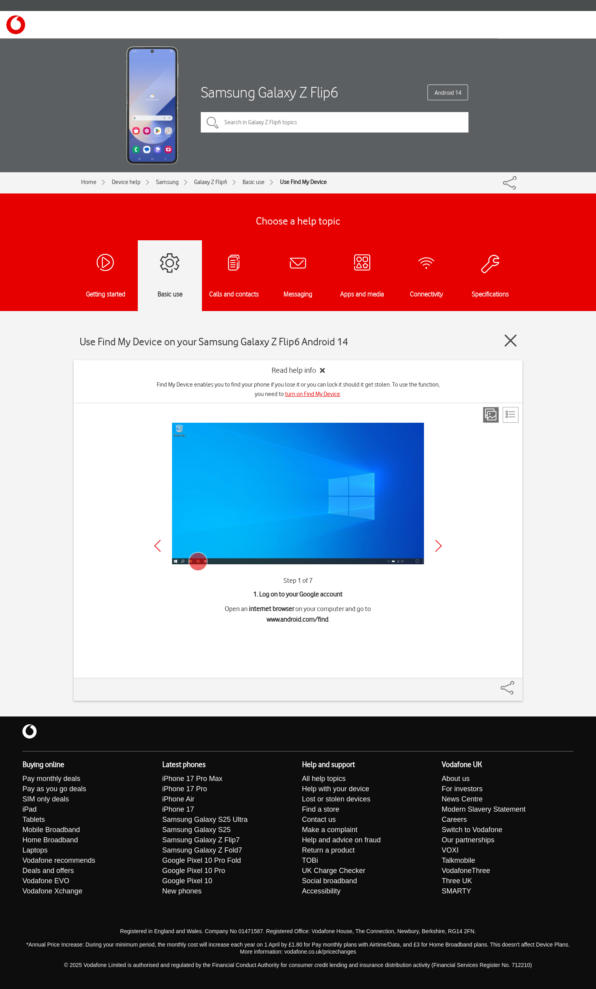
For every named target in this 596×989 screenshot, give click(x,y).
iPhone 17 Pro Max (192, 779)
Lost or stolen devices (336, 799)
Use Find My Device (303, 182)
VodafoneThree (466, 871)
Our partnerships (468, 840)
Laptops (35, 850)
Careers (454, 819)
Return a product (328, 850)
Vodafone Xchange (52, 891)
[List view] (510, 415)
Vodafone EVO (45, 881)
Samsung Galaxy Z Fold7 (202, 850)
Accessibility (321, 891)
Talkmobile (458, 860)
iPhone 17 (178, 809)
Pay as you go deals (54, 789)
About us (456, 779)
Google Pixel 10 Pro (193, 871)
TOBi (310, 860)
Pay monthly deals (51, 779)
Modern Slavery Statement (484, 809)
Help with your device (335, 789)
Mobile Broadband (51, 830)
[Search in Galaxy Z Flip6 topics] (334, 122)
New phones (182, 891)
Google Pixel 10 (187, 881)
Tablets (33, 819)
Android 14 (448, 92)
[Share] (517, 684)
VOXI (450, 850)
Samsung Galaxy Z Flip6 (269, 92)
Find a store (320, 809)
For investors (462, 789)
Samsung (167, 182)
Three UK (457, 881)
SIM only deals (45, 799)
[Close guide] (510, 340)
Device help (126, 182)
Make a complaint (329, 830)
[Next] (438, 546)
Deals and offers (48, 871)
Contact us (319, 819)
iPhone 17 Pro (184, 789)
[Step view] (491, 415)
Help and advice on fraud (341, 840)
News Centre (462, 799)
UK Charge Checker (333, 871)
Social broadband (329, 881)
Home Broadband (50, 840)
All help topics (324, 779)
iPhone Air (178, 799)
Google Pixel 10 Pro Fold (201, 860)
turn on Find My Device (312, 394)
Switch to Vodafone (472, 830)
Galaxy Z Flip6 (210, 182)
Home (88, 182)
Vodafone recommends (58, 860)
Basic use (253, 182)
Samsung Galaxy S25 (196, 830)
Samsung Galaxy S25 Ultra (205, 819)
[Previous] (157, 546)
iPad (29, 809)
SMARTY (456, 891)
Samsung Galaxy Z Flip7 (201, 840)
